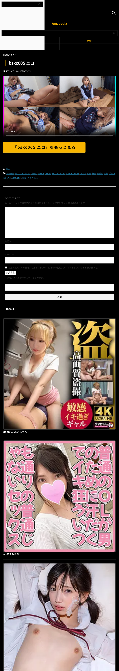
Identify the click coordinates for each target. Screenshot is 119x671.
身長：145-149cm (30, 178)
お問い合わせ (75, 588)
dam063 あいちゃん (64, 320)
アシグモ (10, 173)
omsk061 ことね (62, 424)
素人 (8, 168)
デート (41, 173)
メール (9, 254)
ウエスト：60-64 (22, 173)
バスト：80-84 (58, 173)
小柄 (106, 173)
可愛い (100, 173)
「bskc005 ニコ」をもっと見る (44, 147)
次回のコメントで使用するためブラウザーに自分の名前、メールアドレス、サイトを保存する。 (53, 267)
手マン (112, 173)
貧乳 (19, 178)
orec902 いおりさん (64, 476)
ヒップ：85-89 (72, 173)
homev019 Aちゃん (63, 528)
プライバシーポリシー (57, 588)
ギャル (34, 173)
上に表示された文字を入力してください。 (25, 277)
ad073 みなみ (60, 372)
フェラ (83, 173)
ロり (89, 173)
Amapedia (59, 23)
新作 (89, 40)
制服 (94, 173)
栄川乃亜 (7, 178)
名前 (8, 241)
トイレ (48, 173)
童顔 (14, 178)
